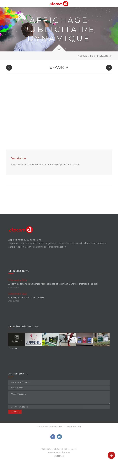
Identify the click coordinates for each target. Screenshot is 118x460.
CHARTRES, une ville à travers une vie (26, 297)
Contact (59, 456)
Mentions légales (59, 452)
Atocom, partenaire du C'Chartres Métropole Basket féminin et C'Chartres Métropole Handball (53, 283)
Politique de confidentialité (59, 449)
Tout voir (12, 348)
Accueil (82, 56)
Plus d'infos (13, 287)
